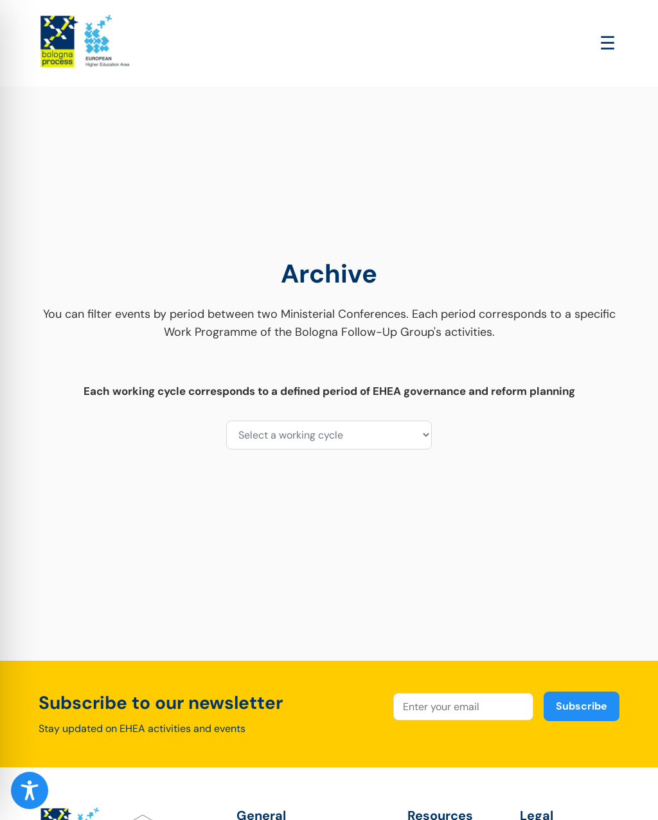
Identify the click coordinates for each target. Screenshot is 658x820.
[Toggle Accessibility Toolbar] (29, 790)
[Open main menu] (607, 43)
